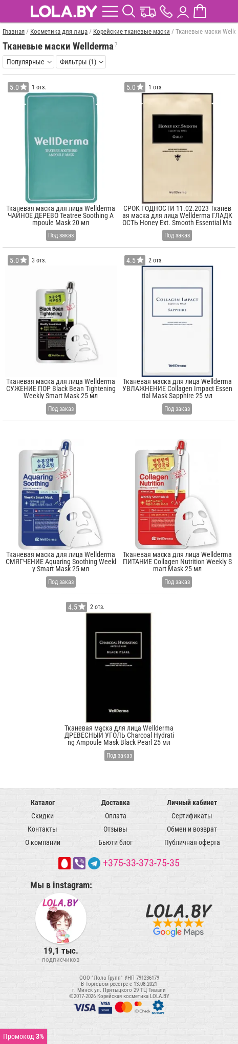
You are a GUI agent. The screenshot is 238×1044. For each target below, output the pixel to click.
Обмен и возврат (192, 829)
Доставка (115, 802)
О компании (42, 842)
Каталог (43, 802)
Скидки (42, 816)
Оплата (115, 816)
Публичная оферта (192, 842)
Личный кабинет (192, 802)
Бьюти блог (115, 842)
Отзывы (115, 829)
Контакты (42, 829)
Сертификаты (191, 816)
